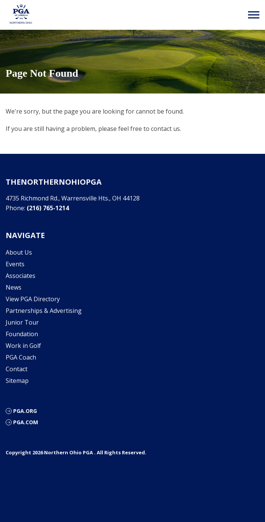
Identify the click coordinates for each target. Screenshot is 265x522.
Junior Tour (22, 322)
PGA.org (25, 410)
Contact (16, 369)
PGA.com (25, 422)
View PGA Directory (33, 299)
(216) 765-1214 (48, 208)
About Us (19, 252)
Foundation (22, 334)
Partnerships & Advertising (44, 311)
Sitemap (17, 380)
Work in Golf (23, 345)
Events (15, 264)
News (13, 287)
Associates (20, 276)
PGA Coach (21, 357)
